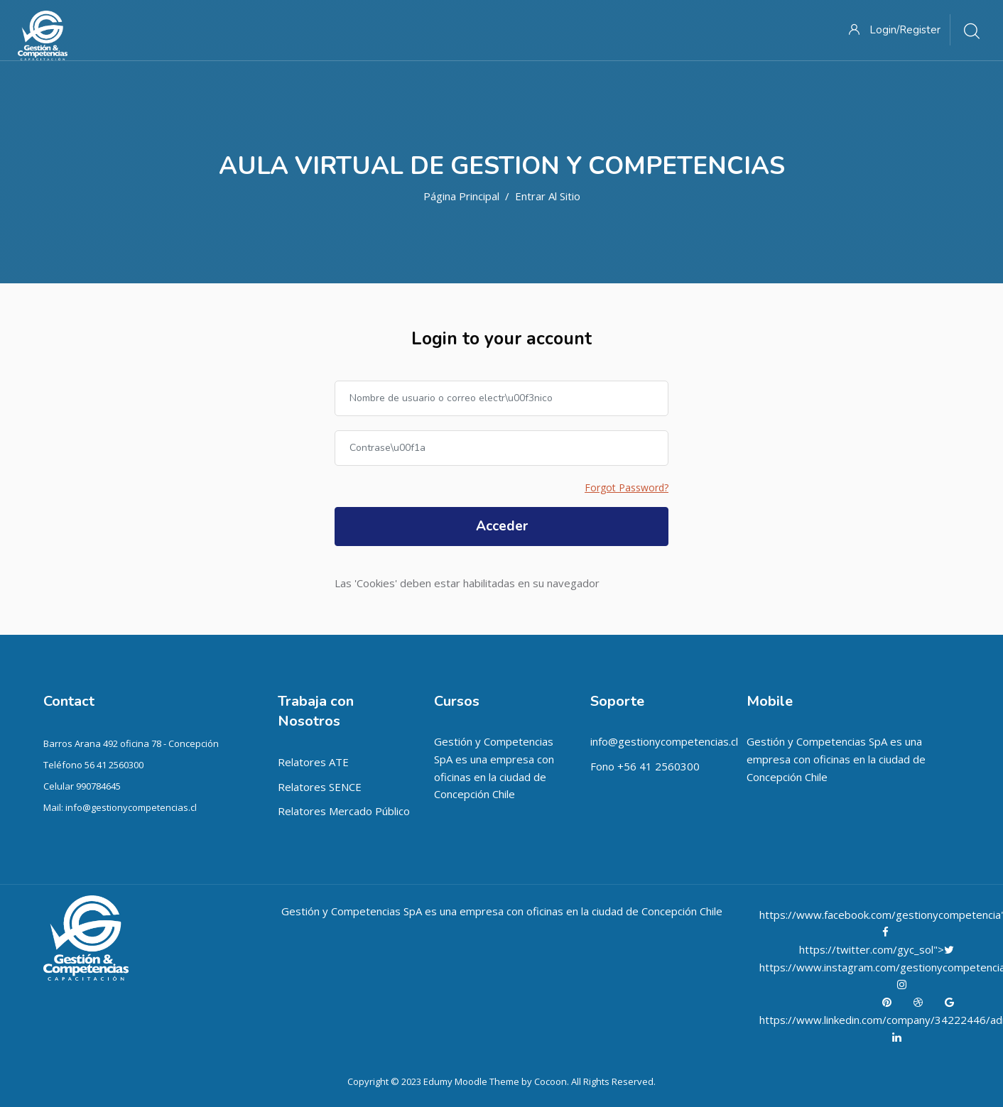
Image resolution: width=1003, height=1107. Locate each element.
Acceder (502, 526)
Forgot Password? (626, 487)
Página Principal (461, 196)
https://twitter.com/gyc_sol (866, 949)
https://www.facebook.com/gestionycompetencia (881, 914)
